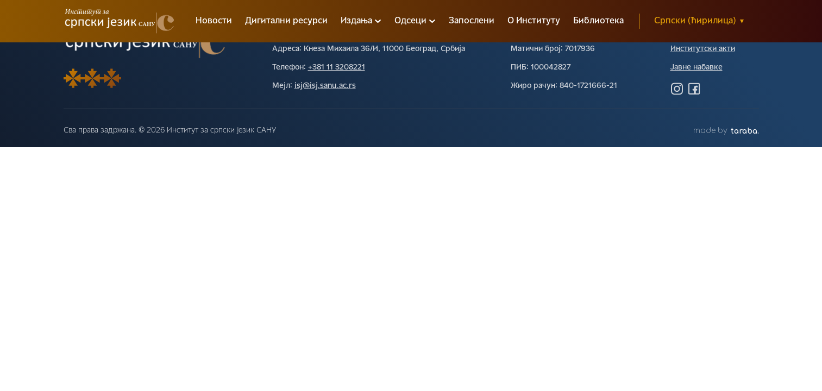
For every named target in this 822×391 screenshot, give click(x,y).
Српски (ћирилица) (698, 21)
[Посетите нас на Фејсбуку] (694, 88)
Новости (214, 21)
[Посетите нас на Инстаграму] (676, 88)
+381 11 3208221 (336, 67)
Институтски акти (702, 49)
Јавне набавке (696, 67)
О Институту (533, 21)
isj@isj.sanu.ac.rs (325, 86)
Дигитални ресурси (286, 21)
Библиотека (598, 21)
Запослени (471, 21)
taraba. (745, 131)
